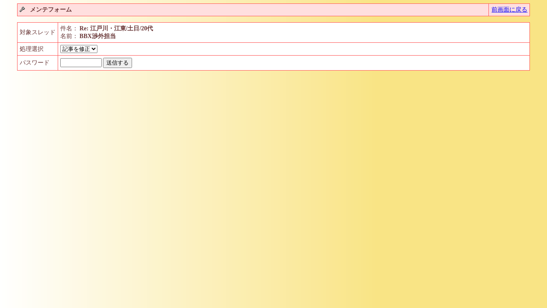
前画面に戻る (509, 9)
